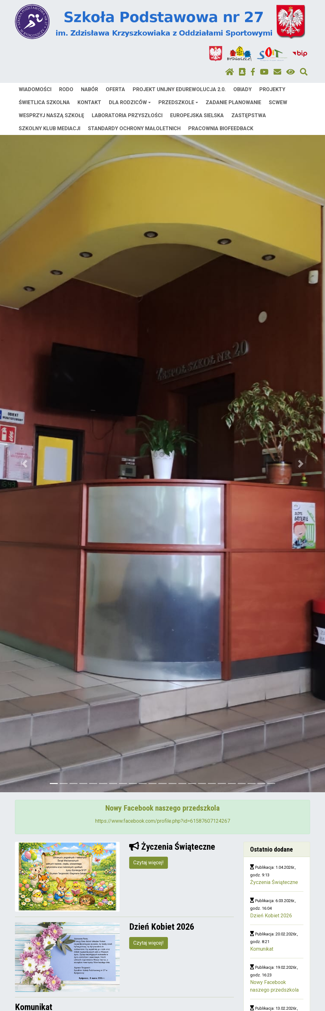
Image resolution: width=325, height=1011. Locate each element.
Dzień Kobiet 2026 (271, 916)
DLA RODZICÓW (130, 102)
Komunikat (261, 949)
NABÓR (89, 89)
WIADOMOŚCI (35, 89)
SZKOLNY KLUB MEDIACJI (49, 128)
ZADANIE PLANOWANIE (233, 102)
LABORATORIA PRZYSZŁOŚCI (127, 115)
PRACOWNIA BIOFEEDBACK (220, 128)
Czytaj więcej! (148, 863)
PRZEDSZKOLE (178, 102)
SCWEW (278, 102)
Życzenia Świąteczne (274, 882)
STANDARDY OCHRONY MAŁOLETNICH (134, 128)
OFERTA (115, 89)
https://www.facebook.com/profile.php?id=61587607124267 (162, 821)
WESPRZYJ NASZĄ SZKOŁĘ (51, 115)
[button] (24, 463)
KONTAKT (89, 102)
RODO (66, 89)
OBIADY (242, 89)
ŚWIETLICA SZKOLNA (44, 102)
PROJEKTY (272, 89)
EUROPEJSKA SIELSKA (197, 115)
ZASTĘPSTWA (248, 115)
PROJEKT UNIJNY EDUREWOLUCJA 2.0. (179, 89)
